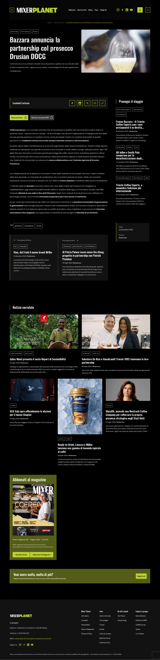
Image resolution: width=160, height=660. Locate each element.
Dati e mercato (105, 616)
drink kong (66, 246)
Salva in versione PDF (42, 117)
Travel (101, 625)
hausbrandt (86, 353)
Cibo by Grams (105, 634)
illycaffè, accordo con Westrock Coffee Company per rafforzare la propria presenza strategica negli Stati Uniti (126, 414)
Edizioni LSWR (141, 620)
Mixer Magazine (87, 629)
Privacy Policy (86, 634)
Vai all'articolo (21, 555)
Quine (138, 629)
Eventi (101, 629)
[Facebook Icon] (122, 10)
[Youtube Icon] (131, 10)
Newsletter (85, 625)
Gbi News (121, 616)
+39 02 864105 (23, 633)
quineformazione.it (44, 638)
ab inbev (129, 147)
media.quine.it (19, 638)
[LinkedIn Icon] (127, 10)
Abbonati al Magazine (42, 555)
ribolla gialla (23, 246)
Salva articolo (19, 117)
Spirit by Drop (104, 638)
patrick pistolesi (77, 246)
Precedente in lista (22, 240)
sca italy (13, 405)
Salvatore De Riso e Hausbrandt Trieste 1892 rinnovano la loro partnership (115, 360)
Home (49, 22)
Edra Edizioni (141, 616)
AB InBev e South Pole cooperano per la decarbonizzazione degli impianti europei (129, 155)
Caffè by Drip (59, 22)
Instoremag (122, 620)
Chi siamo (85, 616)
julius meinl (28, 353)
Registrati (141, 576)
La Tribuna (140, 634)
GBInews (72, 10)
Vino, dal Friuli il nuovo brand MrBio (33, 252)
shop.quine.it (31, 638)
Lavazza (61, 439)
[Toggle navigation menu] (12, 10)
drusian (35, 31)
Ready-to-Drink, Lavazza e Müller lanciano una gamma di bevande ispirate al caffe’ (79, 448)
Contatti (84, 620)
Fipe (96, 10)
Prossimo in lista (70, 240)
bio (15, 246)
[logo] (37, 9)
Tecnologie (103, 620)
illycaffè (109, 405)
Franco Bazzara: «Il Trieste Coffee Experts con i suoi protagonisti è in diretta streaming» (130, 124)
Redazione (31, 256)
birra (136, 147)
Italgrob (103, 10)
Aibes (90, 10)
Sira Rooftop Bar (90, 246)
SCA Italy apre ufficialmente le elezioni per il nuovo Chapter (30, 413)
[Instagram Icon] (118, 10)
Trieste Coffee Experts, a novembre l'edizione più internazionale (129, 187)
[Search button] (147, 10)
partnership (14, 31)
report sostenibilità (16, 353)
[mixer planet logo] (21, 616)
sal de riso (96, 353)
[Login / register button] (140, 10)
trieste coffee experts (123, 109)
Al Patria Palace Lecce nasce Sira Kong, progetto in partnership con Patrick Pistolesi (83, 255)
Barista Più (81, 10)
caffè (146, 178)
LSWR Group (141, 625)
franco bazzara (25, 31)
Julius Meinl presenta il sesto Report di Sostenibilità (38, 359)
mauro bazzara (137, 109)
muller (69, 439)
